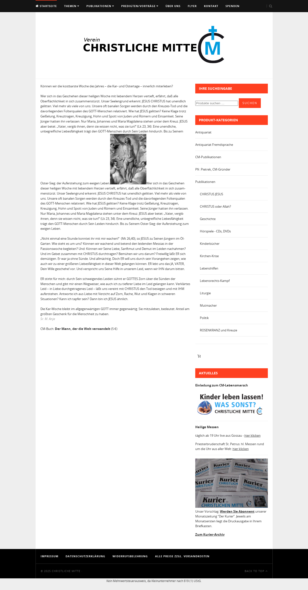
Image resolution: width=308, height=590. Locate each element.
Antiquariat (203, 132)
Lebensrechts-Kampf (215, 281)
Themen (70, 6)
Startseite (46, 6)
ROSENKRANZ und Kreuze (218, 330)
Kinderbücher (209, 243)
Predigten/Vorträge (138, 6)
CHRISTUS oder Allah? (215, 206)
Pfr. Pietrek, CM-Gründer (212, 169)
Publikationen (98, 6)
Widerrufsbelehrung (130, 556)
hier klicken (252, 435)
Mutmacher (208, 305)
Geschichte (208, 219)
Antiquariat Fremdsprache (214, 144)
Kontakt (211, 6)
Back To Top (256, 571)
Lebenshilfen (209, 268)
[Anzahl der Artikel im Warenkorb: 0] (199, 356)
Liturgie (205, 293)
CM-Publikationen (208, 157)
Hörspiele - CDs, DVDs (215, 231)
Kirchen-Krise (209, 256)
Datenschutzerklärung (85, 556)
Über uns (172, 6)
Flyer (192, 6)
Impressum (49, 556)
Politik (204, 318)
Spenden (232, 6)
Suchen (249, 103)
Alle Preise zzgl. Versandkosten (182, 556)
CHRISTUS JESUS (211, 194)
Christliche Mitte (66, 571)
